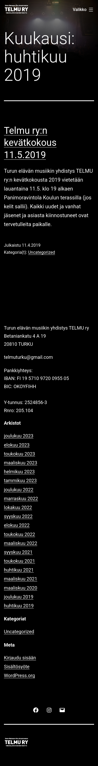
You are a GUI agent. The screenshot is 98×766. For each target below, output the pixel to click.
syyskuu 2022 (18, 516)
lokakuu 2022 (18, 507)
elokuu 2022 (17, 525)
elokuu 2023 (17, 445)
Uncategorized (41, 252)
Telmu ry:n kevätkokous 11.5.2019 (30, 143)
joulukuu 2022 (18, 489)
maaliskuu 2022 (20, 543)
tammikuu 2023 (20, 480)
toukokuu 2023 (19, 454)
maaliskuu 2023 (20, 462)
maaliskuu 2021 (20, 578)
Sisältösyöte (17, 666)
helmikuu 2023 (19, 471)
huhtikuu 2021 (19, 570)
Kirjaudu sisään (20, 657)
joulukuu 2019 (18, 597)
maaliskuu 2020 (20, 588)
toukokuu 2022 (19, 534)
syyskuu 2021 (18, 552)
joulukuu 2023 (18, 436)
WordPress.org (19, 675)
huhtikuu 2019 (19, 605)
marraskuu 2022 (21, 498)
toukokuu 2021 (19, 561)
